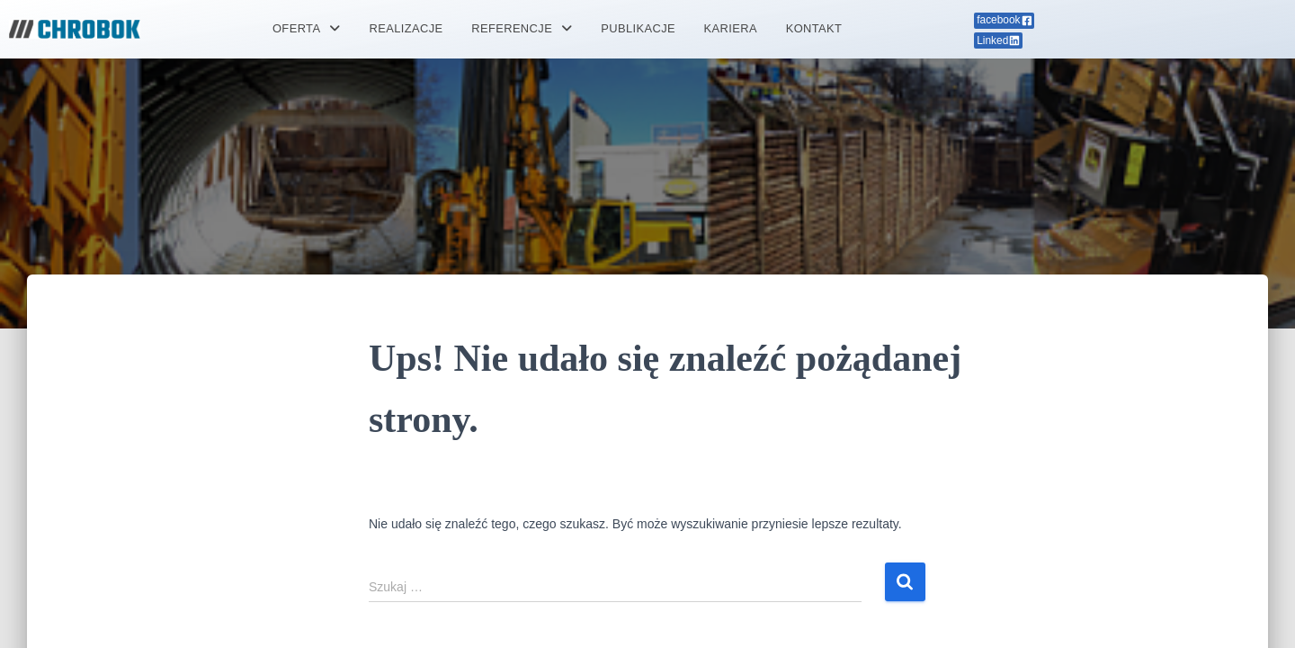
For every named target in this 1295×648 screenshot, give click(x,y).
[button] (304, 29)
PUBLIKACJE (638, 29)
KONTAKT (816, 29)
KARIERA (732, 29)
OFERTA (304, 29)
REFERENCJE (521, 29)
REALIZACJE (405, 29)
